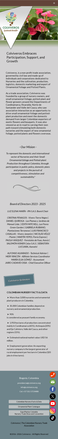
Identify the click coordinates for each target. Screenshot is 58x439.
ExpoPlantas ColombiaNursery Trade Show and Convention (29, 413)
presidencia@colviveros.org (29, 383)
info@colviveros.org (29, 387)
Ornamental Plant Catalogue (29, 407)
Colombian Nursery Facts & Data (29, 402)
